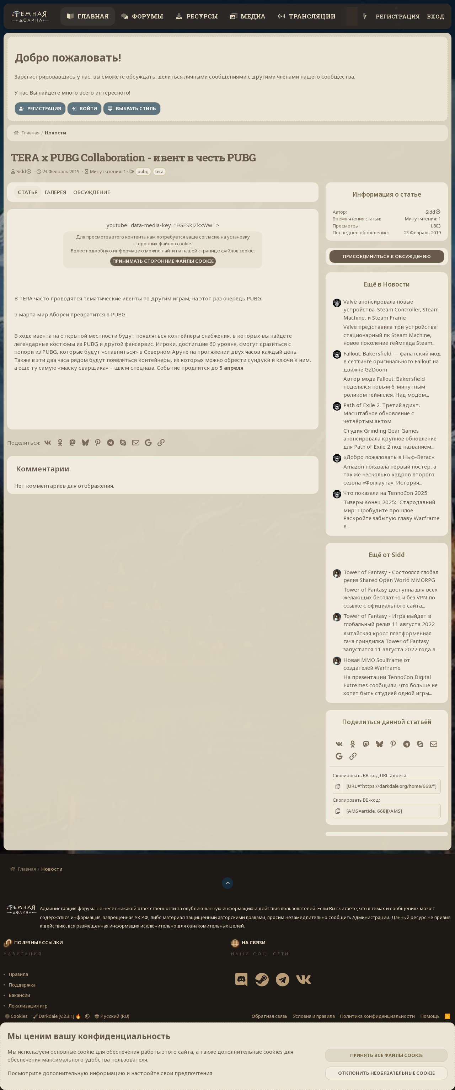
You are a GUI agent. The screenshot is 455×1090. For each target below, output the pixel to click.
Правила (18, 974)
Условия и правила (314, 1016)
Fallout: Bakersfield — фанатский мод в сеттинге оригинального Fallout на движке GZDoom (392, 361)
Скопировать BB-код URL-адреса (369, 775)
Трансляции (311, 16)
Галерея (55, 192)
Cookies (16, 1016)
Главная (92, 16)
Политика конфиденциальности (377, 1016)
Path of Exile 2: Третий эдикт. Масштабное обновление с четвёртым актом (381, 412)
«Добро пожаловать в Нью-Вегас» (388, 456)
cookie (85, 1051)
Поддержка (22, 984)
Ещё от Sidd (387, 555)
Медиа (252, 16)
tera (159, 172)
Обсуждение (91, 192)
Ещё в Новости (387, 284)
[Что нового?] (365, 16)
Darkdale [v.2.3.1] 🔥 (57, 1016)
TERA (26, 298)
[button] (87, 1016)
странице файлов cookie (226, 250)
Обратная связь (270, 1016)
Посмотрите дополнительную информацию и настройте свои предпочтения (109, 1072)
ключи (284, 359)
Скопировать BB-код (356, 800)
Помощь (430, 1016)
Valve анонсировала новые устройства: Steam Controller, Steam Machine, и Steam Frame (391, 309)
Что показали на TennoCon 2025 (385, 492)
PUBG (254, 298)
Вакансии (19, 995)
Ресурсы (201, 16)
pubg (143, 172)
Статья (28, 192)
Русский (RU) (112, 1016)
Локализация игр (28, 1005)
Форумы (146, 16)
